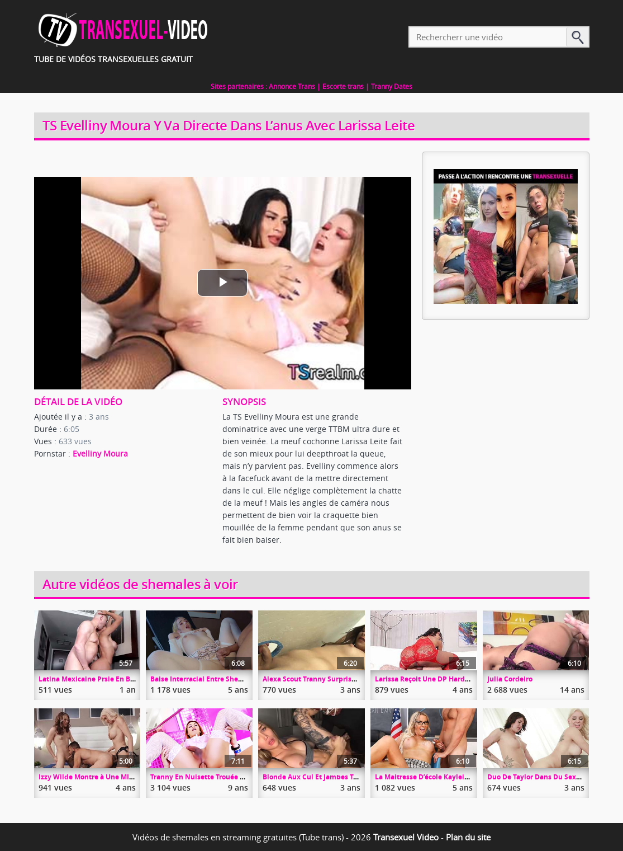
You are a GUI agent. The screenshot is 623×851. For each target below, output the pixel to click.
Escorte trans (343, 86)
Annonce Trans (292, 86)
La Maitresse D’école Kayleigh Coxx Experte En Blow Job (466, 777)
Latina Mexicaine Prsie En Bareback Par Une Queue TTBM (134, 679)
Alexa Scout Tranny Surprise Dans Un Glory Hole (342, 679)
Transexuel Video (406, 837)
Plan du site (468, 837)
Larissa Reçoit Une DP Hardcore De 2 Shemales (452, 679)
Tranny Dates (391, 86)
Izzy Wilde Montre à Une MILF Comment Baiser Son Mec (131, 777)
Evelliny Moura (100, 453)
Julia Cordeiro (509, 679)
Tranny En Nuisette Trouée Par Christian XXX (224, 777)
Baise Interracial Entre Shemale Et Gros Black (224, 679)
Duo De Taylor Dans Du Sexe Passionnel (552, 777)
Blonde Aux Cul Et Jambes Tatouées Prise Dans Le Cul (351, 777)
